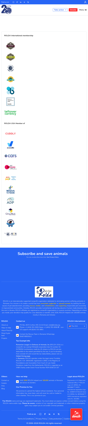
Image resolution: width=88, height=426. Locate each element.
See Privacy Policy (53, 257)
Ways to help (6, 328)
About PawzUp (6, 330)
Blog (3, 389)
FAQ (3, 386)
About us (4, 325)
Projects (4, 338)
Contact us (5, 380)
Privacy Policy (41, 419)
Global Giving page (23, 356)
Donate (73, 10)
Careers (4, 383)
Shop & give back (5, 334)
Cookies (67, 419)
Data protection (55, 419)
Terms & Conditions (26, 419)
